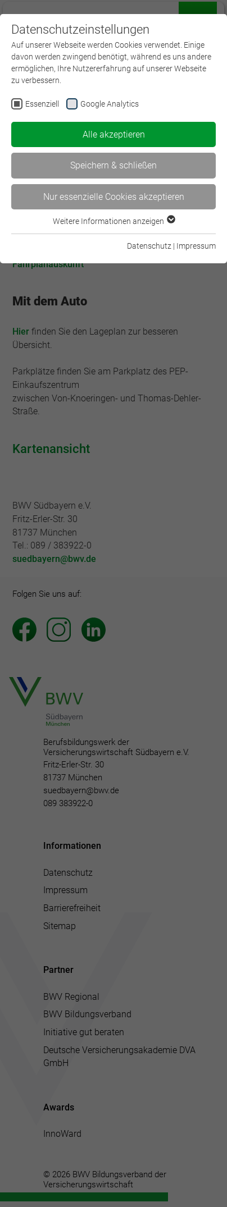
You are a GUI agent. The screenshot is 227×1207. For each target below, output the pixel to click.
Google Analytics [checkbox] (109, 103)
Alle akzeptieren (114, 134)
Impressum (196, 245)
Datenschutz (149, 245)
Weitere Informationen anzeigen (113, 221)
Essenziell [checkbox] (42, 103)
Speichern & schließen (113, 165)
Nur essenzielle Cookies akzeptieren (113, 196)
